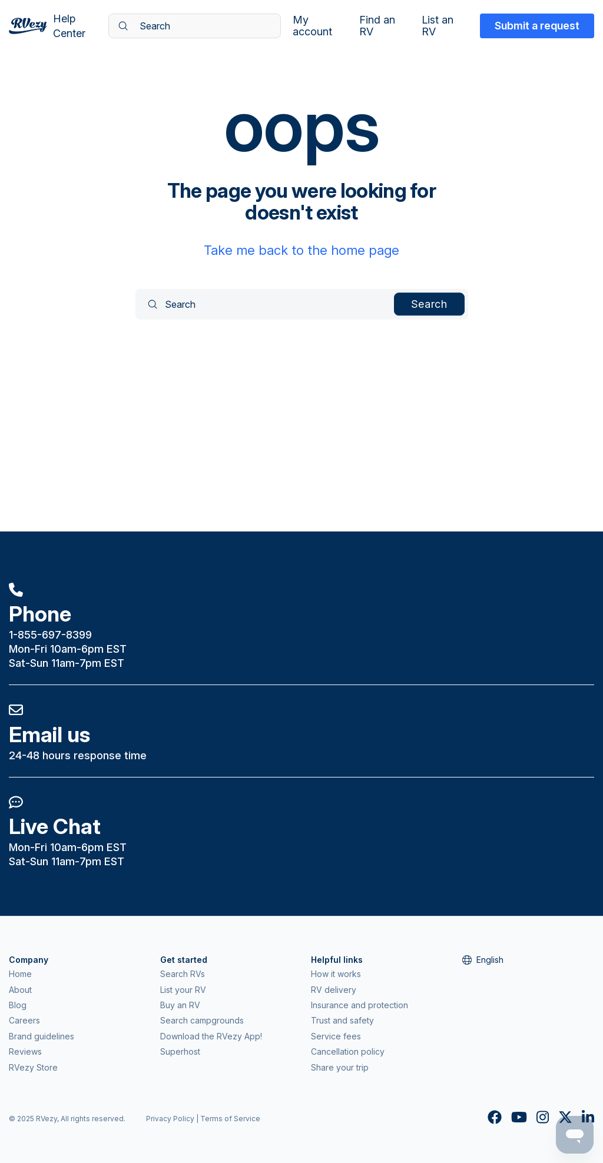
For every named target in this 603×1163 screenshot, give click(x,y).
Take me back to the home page (301, 250)
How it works (336, 974)
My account (312, 26)
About (20, 990)
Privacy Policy (170, 1118)
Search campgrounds (202, 1020)
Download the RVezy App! (211, 1036)
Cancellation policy (348, 1051)
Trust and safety (342, 1020)
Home (20, 974)
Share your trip (340, 1067)
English (482, 960)
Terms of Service (230, 1118)
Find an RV (377, 26)
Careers (24, 1020)
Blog (17, 1005)
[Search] (195, 26)
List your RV (183, 990)
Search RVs (182, 974)
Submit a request (537, 25)
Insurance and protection (359, 1005)
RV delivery (333, 990)
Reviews (25, 1051)
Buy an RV (180, 1005)
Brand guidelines (41, 1036)
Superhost (180, 1051)
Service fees (336, 1036)
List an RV (437, 26)
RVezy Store (33, 1067)
